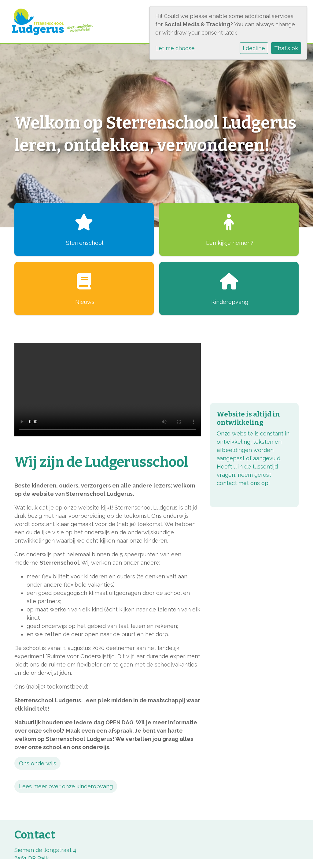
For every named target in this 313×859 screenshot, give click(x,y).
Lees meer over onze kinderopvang (66, 786)
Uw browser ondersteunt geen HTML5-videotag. (107, 389)
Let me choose (175, 48)
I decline (254, 48)
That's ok (286, 48)
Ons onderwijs (37, 763)
